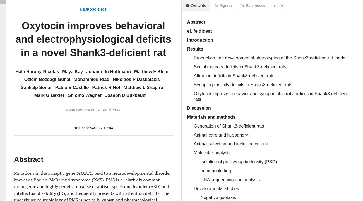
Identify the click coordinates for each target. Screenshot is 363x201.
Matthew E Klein (151, 71)
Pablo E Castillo (72, 87)
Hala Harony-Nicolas (37, 71)
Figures (224, 5)
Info (278, 5)
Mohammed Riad (91, 79)
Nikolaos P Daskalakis (136, 79)
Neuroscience (93, 9)
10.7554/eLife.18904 (97, 128)
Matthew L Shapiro (143, 87)
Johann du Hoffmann (108, 71)
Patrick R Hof (106, 87)
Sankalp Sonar (36, 87)
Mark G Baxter (49, 95)
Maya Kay (72, 71)
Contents (196, 5)
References (253, 5)
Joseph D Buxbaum (125, 95)
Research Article (83, 110)
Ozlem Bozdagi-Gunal (47, 79)
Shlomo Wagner (85, 95)
